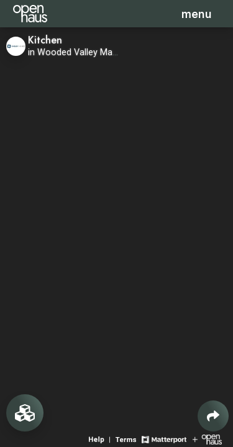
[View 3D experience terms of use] (127, 439)
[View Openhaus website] (207, 439)
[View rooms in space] (24, 412)
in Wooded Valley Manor (77, 52)
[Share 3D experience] (213, 415)
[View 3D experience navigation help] (100, 439)
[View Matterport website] (164, 439)
